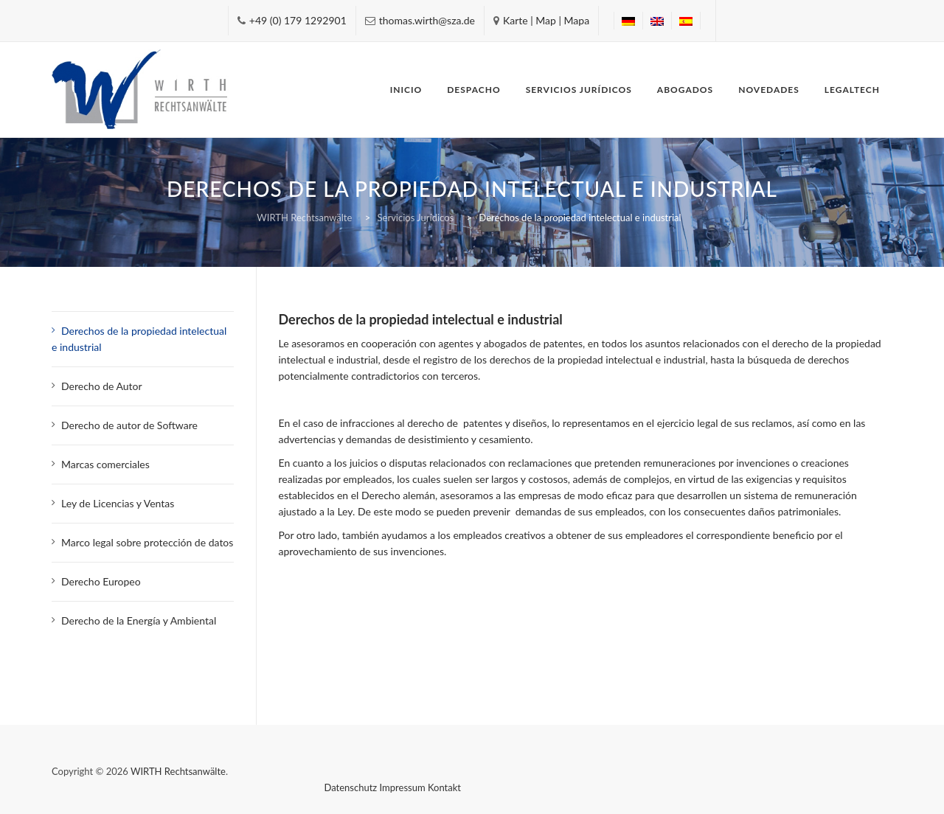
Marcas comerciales (105, 464)
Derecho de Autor (103, 386)
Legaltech (852, 89)
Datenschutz (351, 787)
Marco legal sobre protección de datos (147, 542)
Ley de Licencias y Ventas (117, 503)
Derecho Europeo (101, 581)
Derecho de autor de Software (129, 425)
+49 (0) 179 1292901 (298, 20)
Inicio (406, 89)
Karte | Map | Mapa (546, 20)
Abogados (685, 89)
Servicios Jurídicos (579, 89)
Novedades (768, 89)
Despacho (473, 89)
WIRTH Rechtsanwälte (178, 771)
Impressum (403, 787)
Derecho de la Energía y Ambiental (138, 620)
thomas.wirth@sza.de (427, 20)
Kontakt (444, 787)
